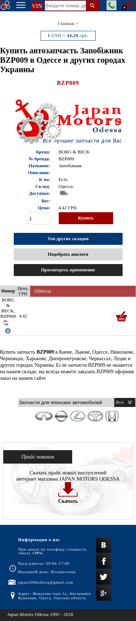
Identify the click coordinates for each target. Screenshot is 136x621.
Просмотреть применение (68, 269)
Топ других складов (68, 238)
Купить (86, 218)
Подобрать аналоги (68, 254)
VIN (37, 6)
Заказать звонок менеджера (111, 5)
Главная (66, 23)
